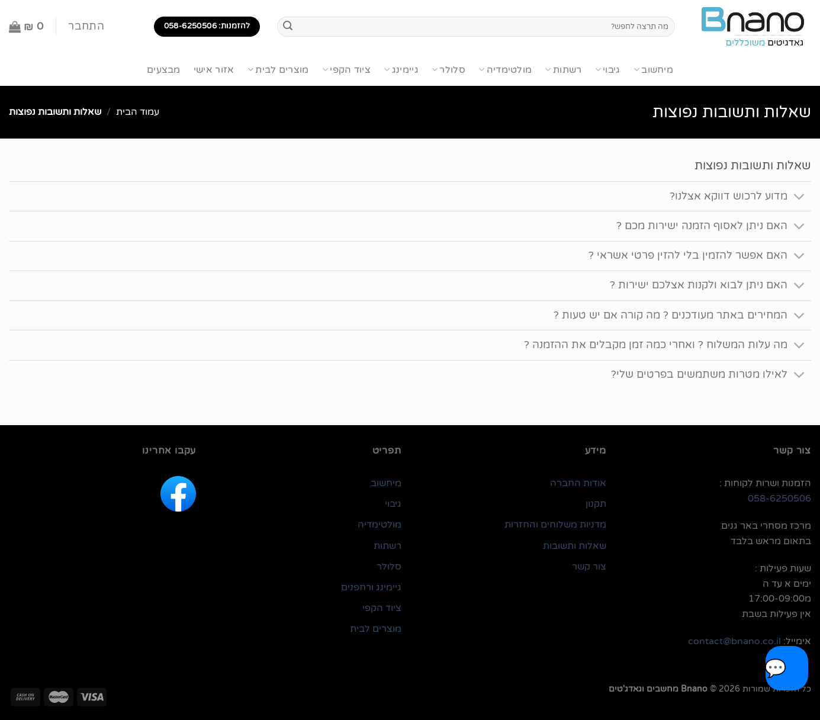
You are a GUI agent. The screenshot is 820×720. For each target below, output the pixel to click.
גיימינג (401, 70)
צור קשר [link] (589, 567)
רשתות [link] (387, 546)
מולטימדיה (505, 70)
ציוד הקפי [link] (381, 608)
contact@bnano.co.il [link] (734, 641)
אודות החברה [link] (578, 483)
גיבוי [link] (393, 504)
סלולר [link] (389, 567)
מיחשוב (653, 70)
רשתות (563, 70)
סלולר (448, 70)
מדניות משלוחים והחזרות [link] (555, 525)
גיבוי (607, 70)
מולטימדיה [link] (379, 525)
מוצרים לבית (278, 70)
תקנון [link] (596, 504)
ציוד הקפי (346, 70)
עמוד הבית (137, 112)
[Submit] (288, 27)
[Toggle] (799, 197)
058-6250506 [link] (779, 498)
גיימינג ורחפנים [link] (371, 587)
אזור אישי (214, 70)
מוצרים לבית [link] (375, 629)
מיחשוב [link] (386, 483)
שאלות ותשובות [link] (574, 546)
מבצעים (164, 70)
